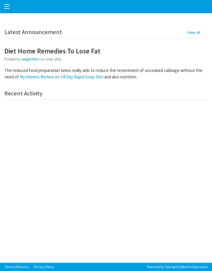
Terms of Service (16, 267)
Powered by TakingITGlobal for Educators (177, 267)
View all (193, 32)
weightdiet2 (30, 59)
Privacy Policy (44, 267)
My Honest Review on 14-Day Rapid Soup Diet (61, 77)
